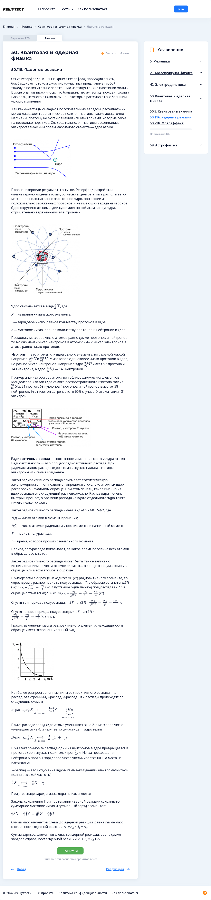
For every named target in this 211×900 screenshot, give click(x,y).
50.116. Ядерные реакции (170, 117)
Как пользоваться (92, 9)
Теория (51, 38)
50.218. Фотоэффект (167, 123)
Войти (181, 9)
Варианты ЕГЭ (20, 38)
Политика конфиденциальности (82, 893)
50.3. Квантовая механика (171, 111)
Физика (26, 26)
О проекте (47, 9)
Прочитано (70, 851)
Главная (9, 26)
